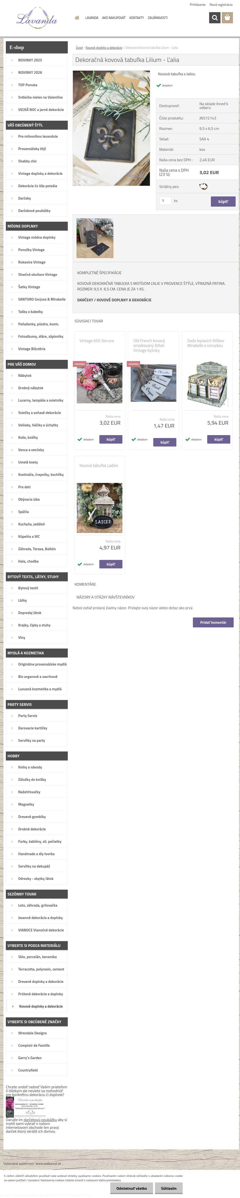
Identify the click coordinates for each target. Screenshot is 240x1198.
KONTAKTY (136, 17)
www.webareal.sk (48, 1163)
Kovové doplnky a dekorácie (104, 47)
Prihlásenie (198, 4)
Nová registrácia (221, 4)
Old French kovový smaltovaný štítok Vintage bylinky (149, 345)
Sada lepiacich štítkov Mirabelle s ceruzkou (205, 343)
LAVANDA (92, 17)
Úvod (79, 47)
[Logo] (36, 18)
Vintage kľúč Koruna (96, 340)
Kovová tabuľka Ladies (98, 465)
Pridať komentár (213, 622)
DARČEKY (85, 300)
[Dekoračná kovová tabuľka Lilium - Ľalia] (111, 73)
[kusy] (165, 200)
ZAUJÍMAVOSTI (158, 17)
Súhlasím (169, 1188)
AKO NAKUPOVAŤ (114, 17)
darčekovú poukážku (40, 1119)
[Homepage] (76, 17)
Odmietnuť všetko (131, 1188)
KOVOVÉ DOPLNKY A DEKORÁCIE (124, 300)
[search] (214, 17)
